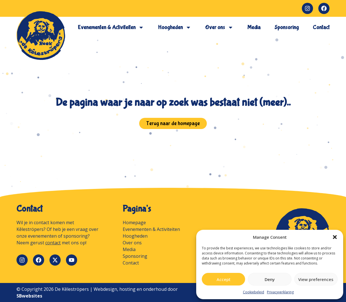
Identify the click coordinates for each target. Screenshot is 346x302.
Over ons (219, 27)
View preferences (315, 279)
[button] (335, 237)
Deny (270, 279)
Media (253, 27)
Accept (224, 279)
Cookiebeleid (253, 292)
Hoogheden (174, 27)
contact (53, 243)
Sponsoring (286, 27)
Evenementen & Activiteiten (111, 27)
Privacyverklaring (280, 292)
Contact (321, 27)
